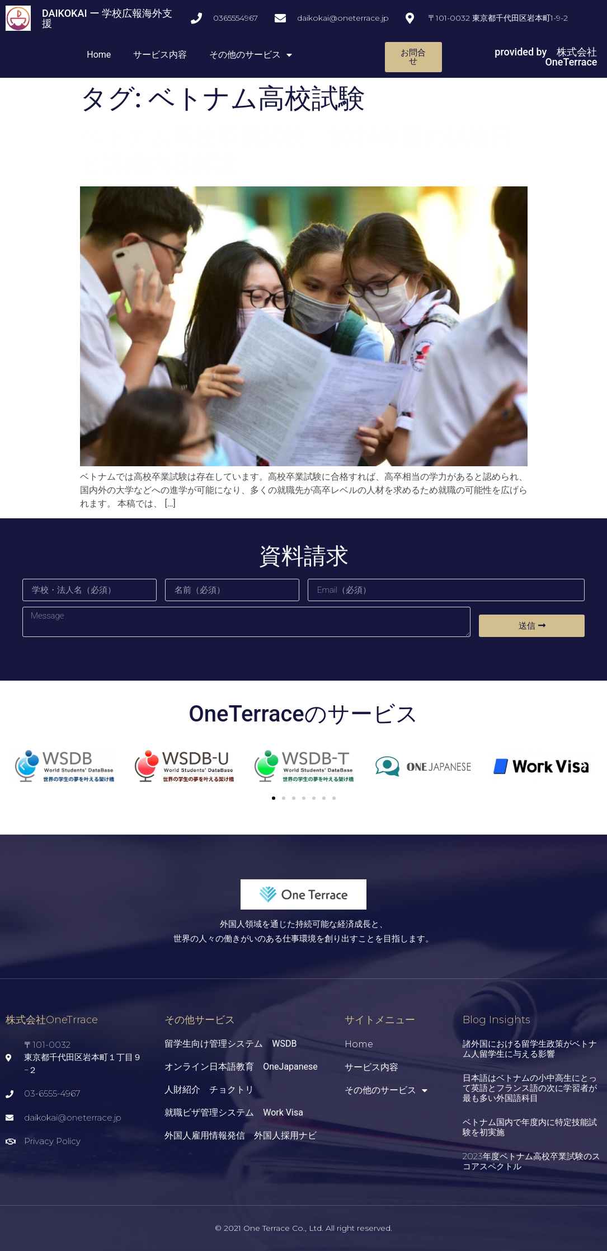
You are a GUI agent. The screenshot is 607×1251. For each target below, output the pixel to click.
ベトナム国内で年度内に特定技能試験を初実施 (530, 1127)
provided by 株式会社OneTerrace (546, 57)
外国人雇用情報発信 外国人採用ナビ (240, 1135)
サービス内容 (160, 54)
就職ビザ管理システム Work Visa (233, 1112)
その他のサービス (250, 55)
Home (99, 54)
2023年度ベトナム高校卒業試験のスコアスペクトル (531, 1161)
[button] (273, 798)
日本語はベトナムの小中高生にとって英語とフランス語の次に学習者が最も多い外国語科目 (530, 1087)
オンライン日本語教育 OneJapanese (241, 1066)
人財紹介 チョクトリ (209, 1089)
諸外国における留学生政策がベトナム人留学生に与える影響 (530, 1048)
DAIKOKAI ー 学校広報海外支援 (107, 18)
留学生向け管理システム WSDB (230, 1043)
